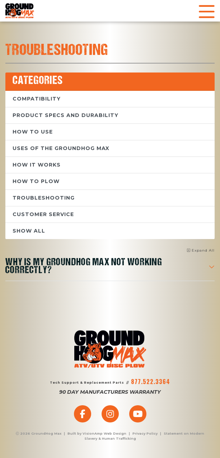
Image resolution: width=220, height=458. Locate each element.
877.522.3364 (150, 381)
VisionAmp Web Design (104, 433)
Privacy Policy (145, 433)
